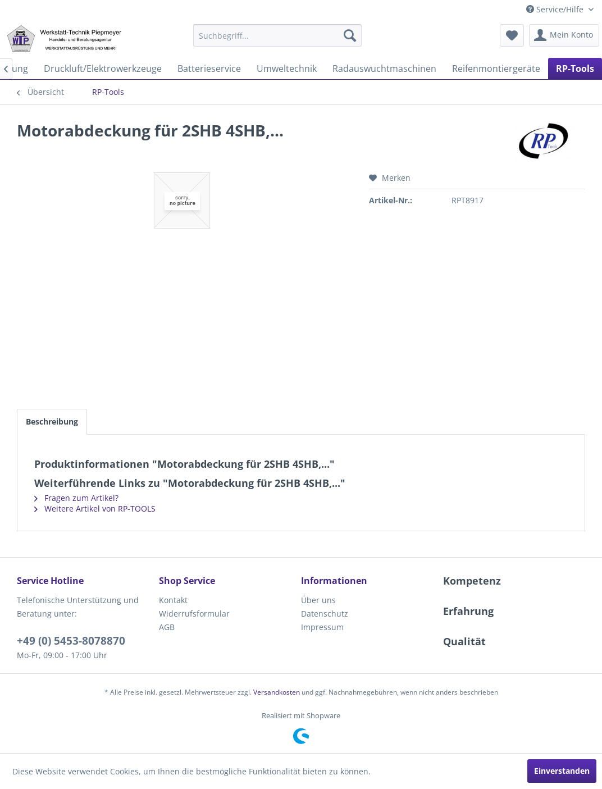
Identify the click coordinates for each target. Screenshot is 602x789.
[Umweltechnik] (287, 68)
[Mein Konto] (564, 35)
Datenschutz (324, 613)
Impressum (322, 627)
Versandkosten (276, 692)
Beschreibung (52, 421)
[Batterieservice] (209, 68)
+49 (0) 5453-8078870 (71, 640)
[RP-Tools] (575, 68)
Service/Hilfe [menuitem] (556, 9)
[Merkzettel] (512, 35)
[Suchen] (350, 35)
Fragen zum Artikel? (76, 497)
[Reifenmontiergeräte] (496, 68)
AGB (167, 627)
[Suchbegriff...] (277, 35)
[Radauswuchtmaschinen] (384, 68)
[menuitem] (277, 35)
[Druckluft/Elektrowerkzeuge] (103, 68)
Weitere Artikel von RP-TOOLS (95, 508)
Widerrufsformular (194, 613)
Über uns (318, 600)
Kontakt (173, 600)
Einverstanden (562, 770)
